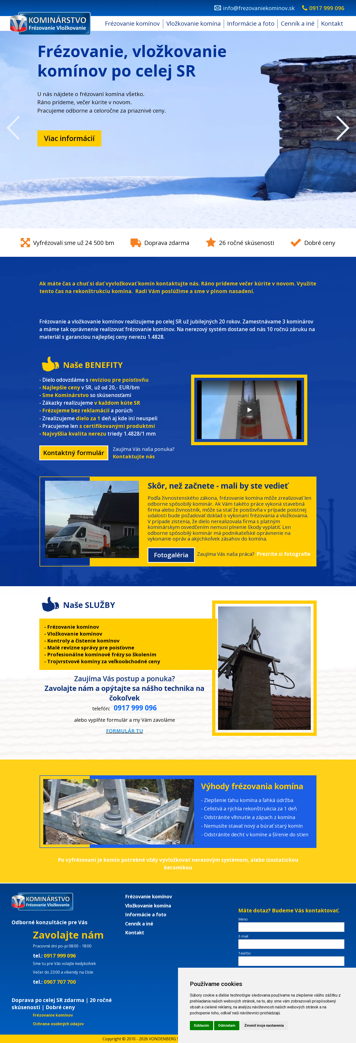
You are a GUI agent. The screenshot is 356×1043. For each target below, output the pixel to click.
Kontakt (332, 23)
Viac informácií (69, 138)
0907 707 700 (60, 981)
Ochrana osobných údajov (58, 1023)
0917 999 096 (60, 955)
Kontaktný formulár (73, 452)
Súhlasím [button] (201, 1025)
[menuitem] (132, 23)
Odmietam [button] (226, 1025)
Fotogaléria (171, 555)
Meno (243, 919)
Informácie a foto (250, 23)
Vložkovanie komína (193, 23)
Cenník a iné (297, 23)
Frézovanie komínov (132, 23)
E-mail (243, 936)
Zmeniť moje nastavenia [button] (264, 1025)
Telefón (244, 953)
